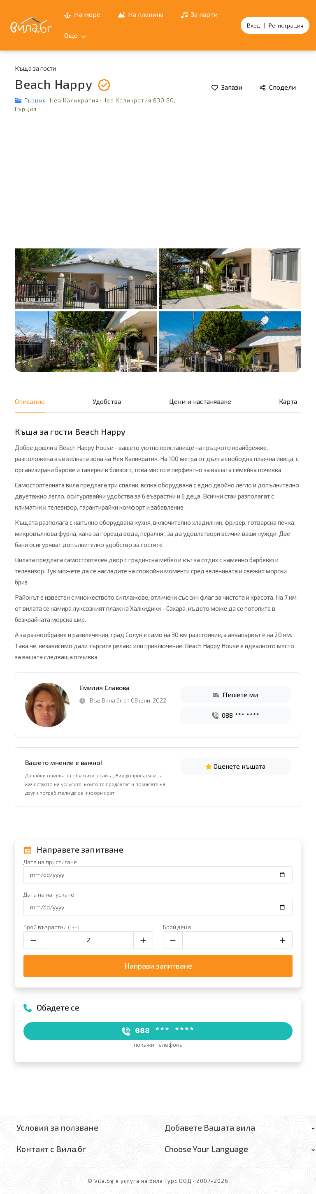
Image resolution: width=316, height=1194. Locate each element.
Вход (253, 25)
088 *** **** (235, 715)
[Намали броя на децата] (173, 939)
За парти (199, 14)
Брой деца (177, 926)
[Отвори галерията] (158, 247)
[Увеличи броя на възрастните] (143, 939)
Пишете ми (235, 694)
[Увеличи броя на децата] (283, 939)
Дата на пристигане (50, 861)
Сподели (277, 87)
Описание (30, 401)
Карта (288, 401)
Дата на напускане (48, 894)
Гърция (35, 100)
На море (82, 14)
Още (75, 35)
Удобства (107, 401)
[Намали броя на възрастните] (33, 939)
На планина (140, 14)
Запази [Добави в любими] (226, 87)
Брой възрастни (51, 926)
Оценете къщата (235, 766)
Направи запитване (158, 965)
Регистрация (286, 25)
